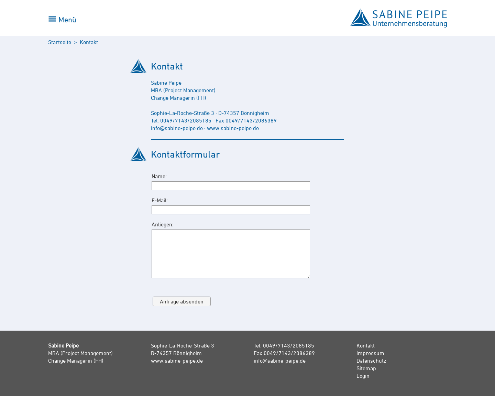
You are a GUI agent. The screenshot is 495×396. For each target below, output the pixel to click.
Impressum (370, 353)
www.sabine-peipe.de (177, 360)
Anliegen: (163, 224)
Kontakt (365, 345)
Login (363, 376)
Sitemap (366, 368)
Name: (159, 176)
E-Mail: (160, 200)
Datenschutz (371, 360)
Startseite (59, 42)
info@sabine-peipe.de (280, 360)
